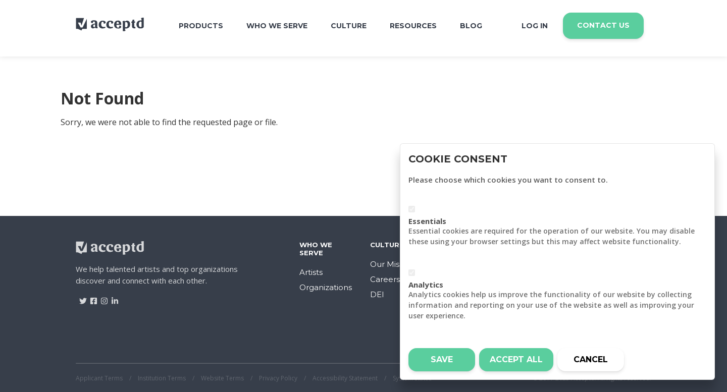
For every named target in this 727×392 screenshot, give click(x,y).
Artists (311, 272)
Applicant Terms (99, 378)
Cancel (591, 359)
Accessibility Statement (345, 378)
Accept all (516, 359)
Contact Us (603, 25)
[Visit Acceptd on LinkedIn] (111, 297)
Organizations (325, 287)
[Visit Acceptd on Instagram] (101, 297)
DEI (377, 294)
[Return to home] (110, 28)
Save (442, 359)
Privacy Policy (278, 378)
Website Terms (222, 378)
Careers (385, 279)
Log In (535, 25)
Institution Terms (162, 378)
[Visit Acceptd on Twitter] (79, 297)
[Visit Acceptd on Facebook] (90, 297)
